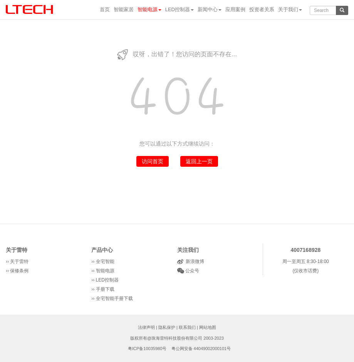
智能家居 (124, 9)
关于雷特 (16, 250)
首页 (105, 9)
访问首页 (152, 161)
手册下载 (105, 289)
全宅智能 (105, 261)
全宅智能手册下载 (114, 298)
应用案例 (235, 9)
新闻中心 (209, 9)
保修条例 (19, 270)
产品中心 (102, 250)
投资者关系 (261, 9)
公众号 (191, 270)
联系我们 (187, 327)
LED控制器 (179, 9)
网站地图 (207, 327)
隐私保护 (166, 327)
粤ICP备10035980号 (147, 348)
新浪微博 (194, 261)
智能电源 (149, 9)
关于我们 (290, 9)
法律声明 (146, 327)
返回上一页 (199, 161)
